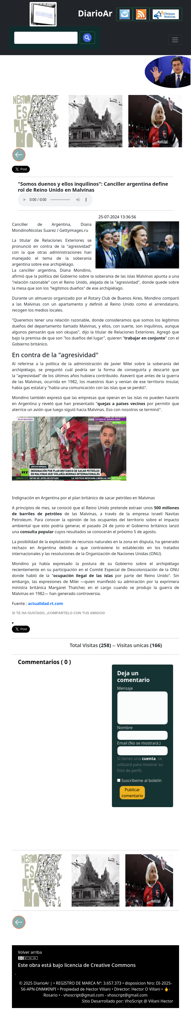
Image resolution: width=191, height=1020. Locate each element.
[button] (124, 14)
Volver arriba (30, 952)
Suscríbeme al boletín (141, 780)
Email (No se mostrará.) (139, 743)
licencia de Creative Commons (100, 965)
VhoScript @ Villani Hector (149, 1001)
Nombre (125, 727)
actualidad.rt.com (45, 603)
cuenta (149, 758)
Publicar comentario (132, 792)
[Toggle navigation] (175, 40)
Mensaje (125, 688)
